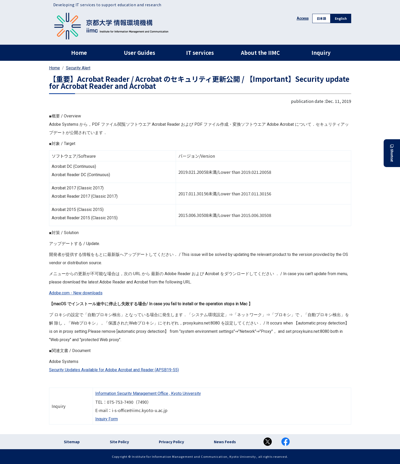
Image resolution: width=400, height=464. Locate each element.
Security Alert (78, 67)
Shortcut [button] (392, 153)
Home (79, 52)
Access (303, 18)
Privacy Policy (171, 441)
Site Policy (119, 441)
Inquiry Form (106, 418)
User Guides (139, 52)
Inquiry (320, 52)
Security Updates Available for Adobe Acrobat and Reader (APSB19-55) (114, 369)
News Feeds (225, 441)
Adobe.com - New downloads (76, 292)
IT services (200, 52)
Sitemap (72, 441)
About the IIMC (260, 52)
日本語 (321, 18)
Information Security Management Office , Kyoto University (148, 393)
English (341, 18)
